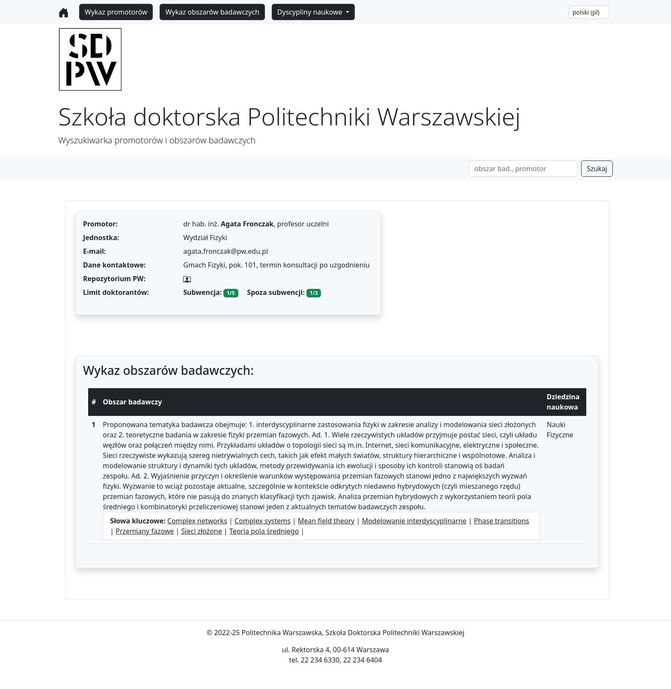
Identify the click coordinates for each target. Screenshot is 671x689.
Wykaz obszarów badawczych (212, 12)
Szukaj (597, 168)
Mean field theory (326, 521)
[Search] (523, 168)
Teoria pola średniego (264, 531)
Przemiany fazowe (145, 531)
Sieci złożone (201, 531)
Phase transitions (501, 521)
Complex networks (197, 521)
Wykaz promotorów (116, 12)
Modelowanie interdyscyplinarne (414, 521)
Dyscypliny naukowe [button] (310, 12)
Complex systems (263, 521)
